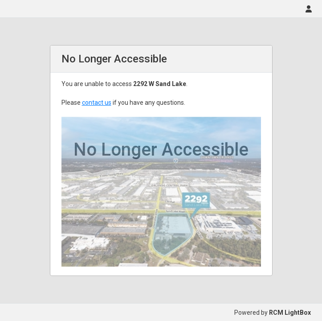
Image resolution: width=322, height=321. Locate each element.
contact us (96, 102)
